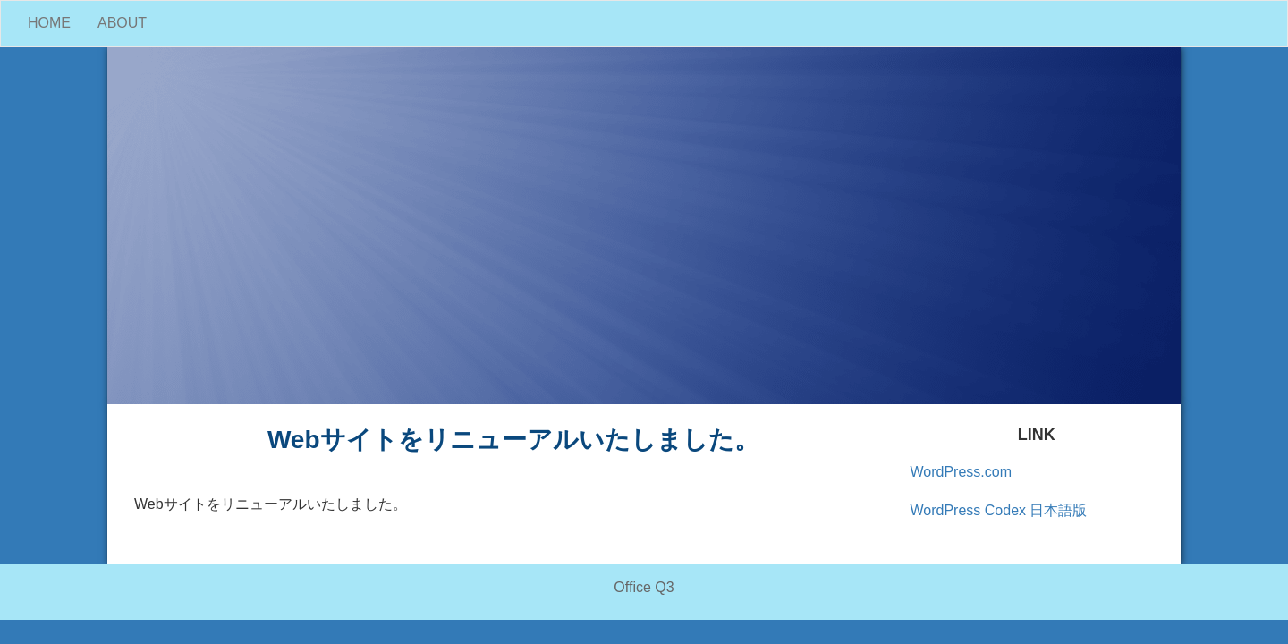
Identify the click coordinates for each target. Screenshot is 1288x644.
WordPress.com (962, 471)
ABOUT (122, 22)
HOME (49, 22)
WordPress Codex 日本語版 (999, 510)
